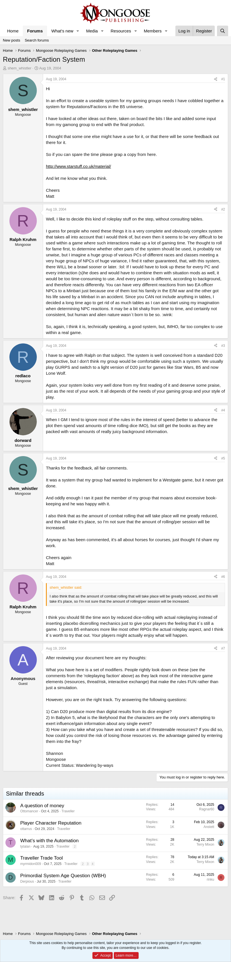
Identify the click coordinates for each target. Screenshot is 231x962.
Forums (35, 30)
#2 (223, 209)
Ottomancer (29, 811)
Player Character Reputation (51, 823)
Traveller (68, 811)
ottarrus (26, 829)
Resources (121, 30)
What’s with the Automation (49, 840)
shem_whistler (19, 68)
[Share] (215, 79)
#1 (223, 79)
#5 (223, 458)
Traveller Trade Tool (41, 858)
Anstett (209, 827)
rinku (210, 879)
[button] (78, 31)
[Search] (222, 31)
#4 (223, 410)
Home (13, 30)
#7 (223, 648)
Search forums (37, 40)
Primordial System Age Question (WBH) (63, 875)
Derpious (27, 881)
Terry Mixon (205, 844)
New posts (11, 40)
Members (153, 30)
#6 (223, 577)
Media (92, 30)
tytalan (25, 846)
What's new (62, 30)
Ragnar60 (206, 809)
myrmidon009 (30, 864)
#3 (223, 346)
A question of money (42, 805)
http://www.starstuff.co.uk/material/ (78, 166)
